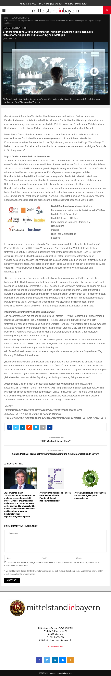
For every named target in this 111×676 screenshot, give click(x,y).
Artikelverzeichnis (55, 646)
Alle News (7, 28)
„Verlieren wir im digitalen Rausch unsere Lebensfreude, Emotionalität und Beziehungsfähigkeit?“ (55, 496)
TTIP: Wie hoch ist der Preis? (55, 441)
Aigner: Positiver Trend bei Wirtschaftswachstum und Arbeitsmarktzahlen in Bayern (55, 453)
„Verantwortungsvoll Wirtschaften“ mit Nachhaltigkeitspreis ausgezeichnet (90, 495)
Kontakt (69, 3)
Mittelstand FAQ (28, 3)
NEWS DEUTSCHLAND (19, 28)
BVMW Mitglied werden (50, 3)
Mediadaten (81, 3)
